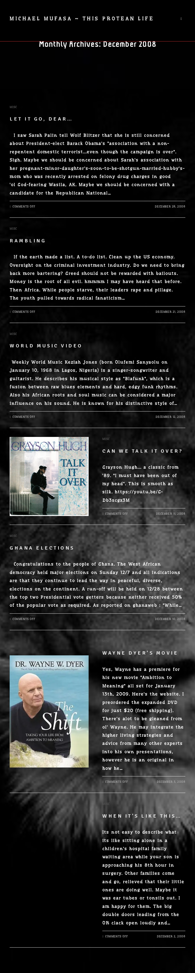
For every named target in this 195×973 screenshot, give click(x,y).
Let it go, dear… (41, 119)
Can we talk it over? (142, 451)
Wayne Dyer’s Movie (140, 653)
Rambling (28, 241)
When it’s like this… (142, 816)
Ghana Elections (42, 548)
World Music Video (46, 346)
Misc (13, 107)
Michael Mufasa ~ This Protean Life (82, 19)
